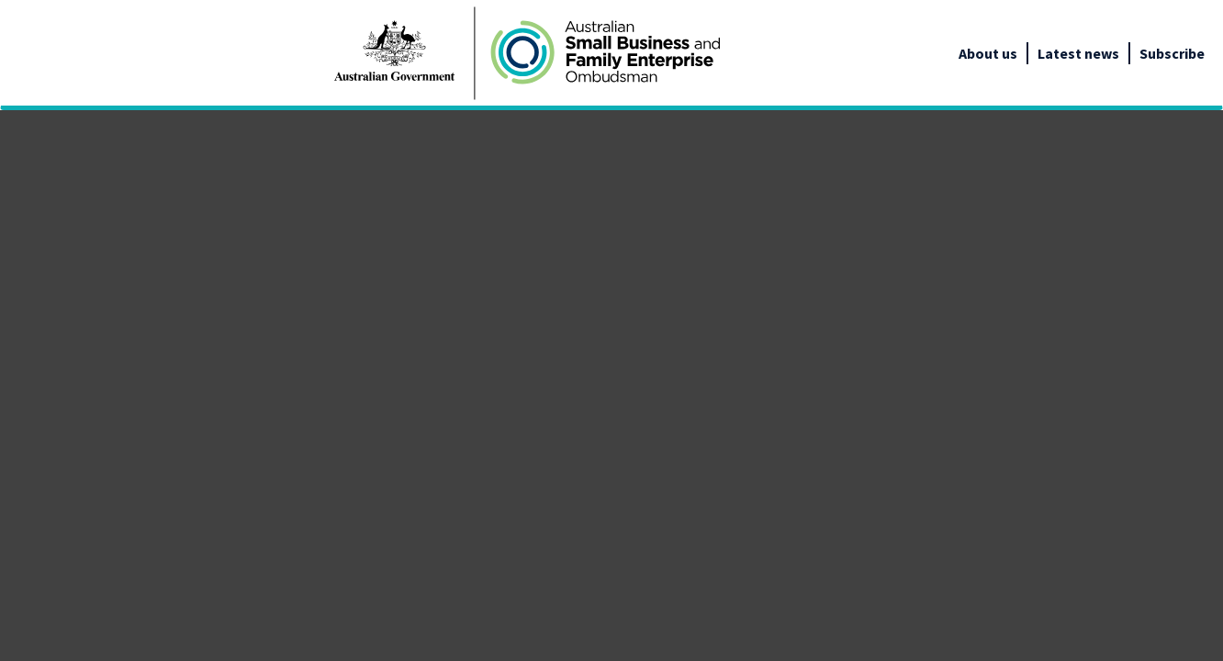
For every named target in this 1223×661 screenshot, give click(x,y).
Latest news (1078, 53)
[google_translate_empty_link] (1206, 53)
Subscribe (1172, 53)
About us (988, 53)
